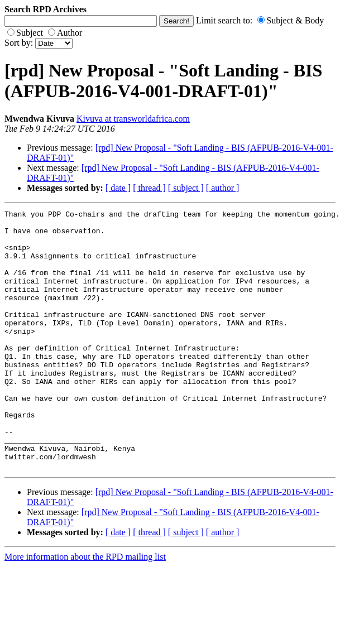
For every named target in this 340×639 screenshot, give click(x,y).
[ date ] (118, 188)
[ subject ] (186, 188)
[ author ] (223, 188)
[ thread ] (149, 188)
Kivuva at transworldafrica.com (133, 118)
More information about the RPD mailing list (85, 608)
